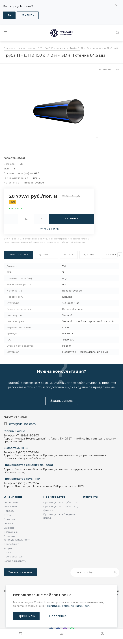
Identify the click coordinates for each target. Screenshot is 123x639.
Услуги (8, 548)
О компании (13, 496)
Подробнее (58, 616)
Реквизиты (10, 506)
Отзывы (8, 523)
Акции (7, 552)
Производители (13, 556)
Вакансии (9, 527)
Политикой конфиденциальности (68, 605)
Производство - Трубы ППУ (60, 502)
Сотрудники (11, 531)
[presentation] (119, 254)
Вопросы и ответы (15, 560)
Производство (54, 496)
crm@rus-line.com (22, 424)
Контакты (90, 496)
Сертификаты (12, 543)
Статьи (8, 515)
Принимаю (26, 616)
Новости (9, 510)
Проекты (9, 519)
